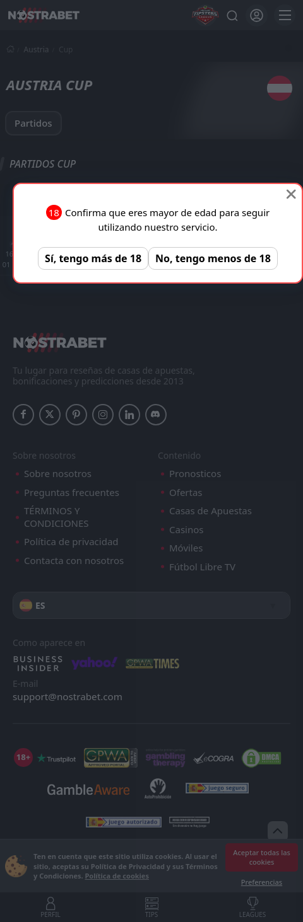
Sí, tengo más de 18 (93, 258)
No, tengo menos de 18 (213, 258)
